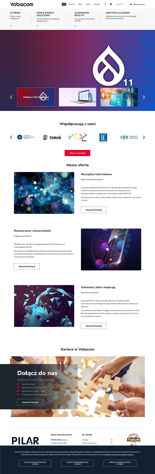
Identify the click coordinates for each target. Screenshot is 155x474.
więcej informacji (30, 68)
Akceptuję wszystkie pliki (35, 463)
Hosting (85, 443)
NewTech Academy (118, 16)
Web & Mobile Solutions (45, 17)
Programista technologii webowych (37, 398)
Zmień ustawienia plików (119, 463)
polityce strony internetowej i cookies (119, 455)
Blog (77, 6)
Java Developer (28, 387)
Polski (120, 6)
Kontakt (96, 6)
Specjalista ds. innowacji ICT (34, 391)
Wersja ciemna (139, 6)
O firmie (15, 16)
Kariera (68, 6)
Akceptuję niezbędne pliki (77, 463)
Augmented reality (82, 17)
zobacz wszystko (80, 157)
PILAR (86, 6)
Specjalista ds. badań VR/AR (33, 394)
